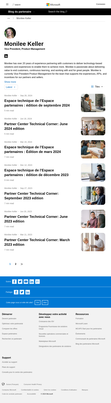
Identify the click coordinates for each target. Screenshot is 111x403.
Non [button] (45, 303)
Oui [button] (37, 303)
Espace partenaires (9, 334)
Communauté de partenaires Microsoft (90, 339)
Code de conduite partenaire (12, 394)
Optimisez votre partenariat (12, 324)
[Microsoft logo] (55, 4)
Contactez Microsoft (9, 390)
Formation (79, 319)
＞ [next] (22, 264)
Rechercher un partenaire (12, 339)
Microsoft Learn (82, 324)
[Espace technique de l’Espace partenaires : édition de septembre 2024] (93, 103)
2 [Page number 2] (15, 264)
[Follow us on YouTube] (26, 281)
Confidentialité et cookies (30, 390)
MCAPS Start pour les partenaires (89, 329)
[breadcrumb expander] (8, 18)
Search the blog (56, 11)
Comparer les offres (9, 329)
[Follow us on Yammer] (37, 281)
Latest (9, 87)
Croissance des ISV (46, 321)
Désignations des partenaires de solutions (55, 346)
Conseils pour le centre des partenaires (17, 372)
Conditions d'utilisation (69, 390)
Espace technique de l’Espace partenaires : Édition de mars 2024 (32, 149)
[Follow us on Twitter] (20, 281)
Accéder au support (9, 362)
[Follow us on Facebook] (14, 281)
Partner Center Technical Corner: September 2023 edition (31, 196)
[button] (16, 4)
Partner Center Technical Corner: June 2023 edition (36, 219)
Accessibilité (31, 394)
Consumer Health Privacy (33, 384)
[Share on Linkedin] (27, 292)
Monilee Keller (10, 95)
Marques (85, 390)
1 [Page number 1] (10, 264)
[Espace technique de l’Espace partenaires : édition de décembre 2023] (93, 173)
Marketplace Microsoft (47, 341)
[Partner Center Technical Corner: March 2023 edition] (93, 242)
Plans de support (8, 367)
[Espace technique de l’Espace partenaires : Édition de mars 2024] (93, 150)
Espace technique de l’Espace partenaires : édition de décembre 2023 (36, 172)
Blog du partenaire (19, 11)
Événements (80, 334)
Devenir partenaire (9, 319)
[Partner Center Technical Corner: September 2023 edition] (93, 196)
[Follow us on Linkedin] (31, 281)
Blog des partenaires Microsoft (87, 344)
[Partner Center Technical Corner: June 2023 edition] (93, 219)
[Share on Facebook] (16, 292)
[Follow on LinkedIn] (6, 56)
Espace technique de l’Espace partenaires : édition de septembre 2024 (37, 103)
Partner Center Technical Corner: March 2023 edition (37, 242)
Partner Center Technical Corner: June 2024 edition (36, 126)
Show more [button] (10, 82)
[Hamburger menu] (7, 4)
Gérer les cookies (50, 390)
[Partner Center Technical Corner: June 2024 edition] (93, 126)
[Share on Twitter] (22, 292)
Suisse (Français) (12, 384)
